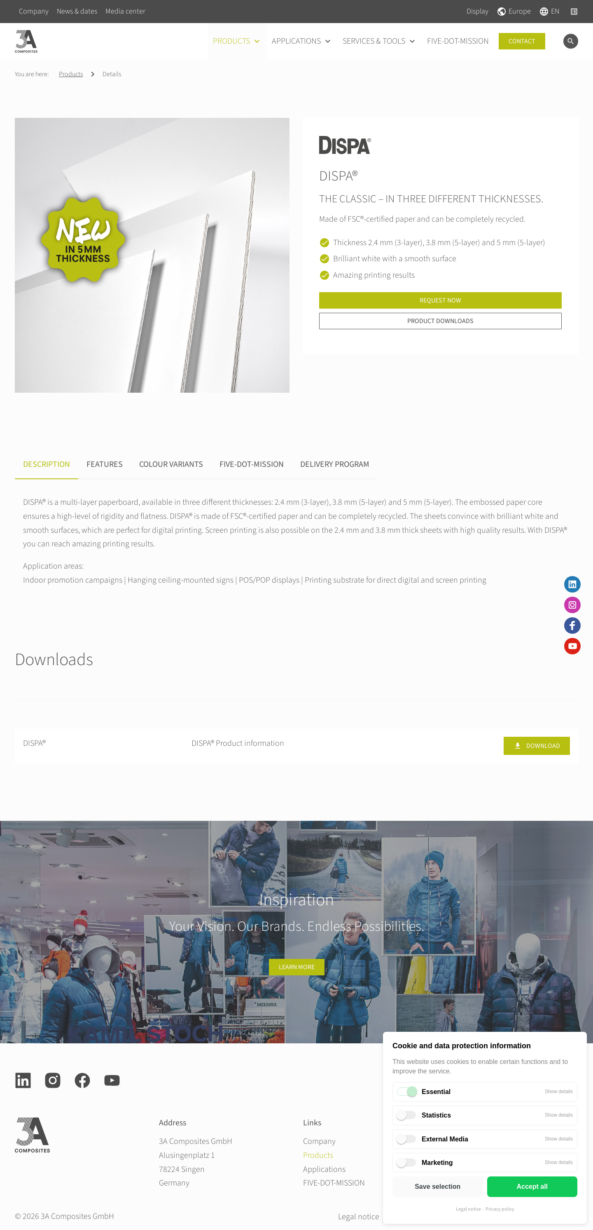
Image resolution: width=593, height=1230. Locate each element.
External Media (445, 1139)
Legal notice (468, 1209)
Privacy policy (500, 1209)
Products (71, 74)
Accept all (532, 1186)
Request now (440, 300)
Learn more (297, 967)
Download (537, 745)
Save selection (437, 1186)
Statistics (436, 1115)
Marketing (437, 1162)
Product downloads (440, 321)
